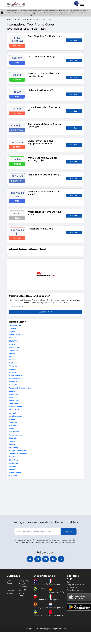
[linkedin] (45, 559)
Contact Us (23, 590)
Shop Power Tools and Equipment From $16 (40, 142)
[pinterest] (53, 559)
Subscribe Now (45, 312)
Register (68, 532)
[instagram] (61, 559)
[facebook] (37, 559)
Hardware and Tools (24, 20)
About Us (10, 590)
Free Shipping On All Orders (44, 36)
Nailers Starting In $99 (41, 90)
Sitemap (10, 593)
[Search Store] (76, 3)
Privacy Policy (24, 581)
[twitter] (30, 559)
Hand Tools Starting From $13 (44, 174)
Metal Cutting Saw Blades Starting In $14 (42, 159)
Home (9, 20)
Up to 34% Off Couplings (42, 56)
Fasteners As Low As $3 (41, 228)
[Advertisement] (45, 497)
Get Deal (73, 40)
